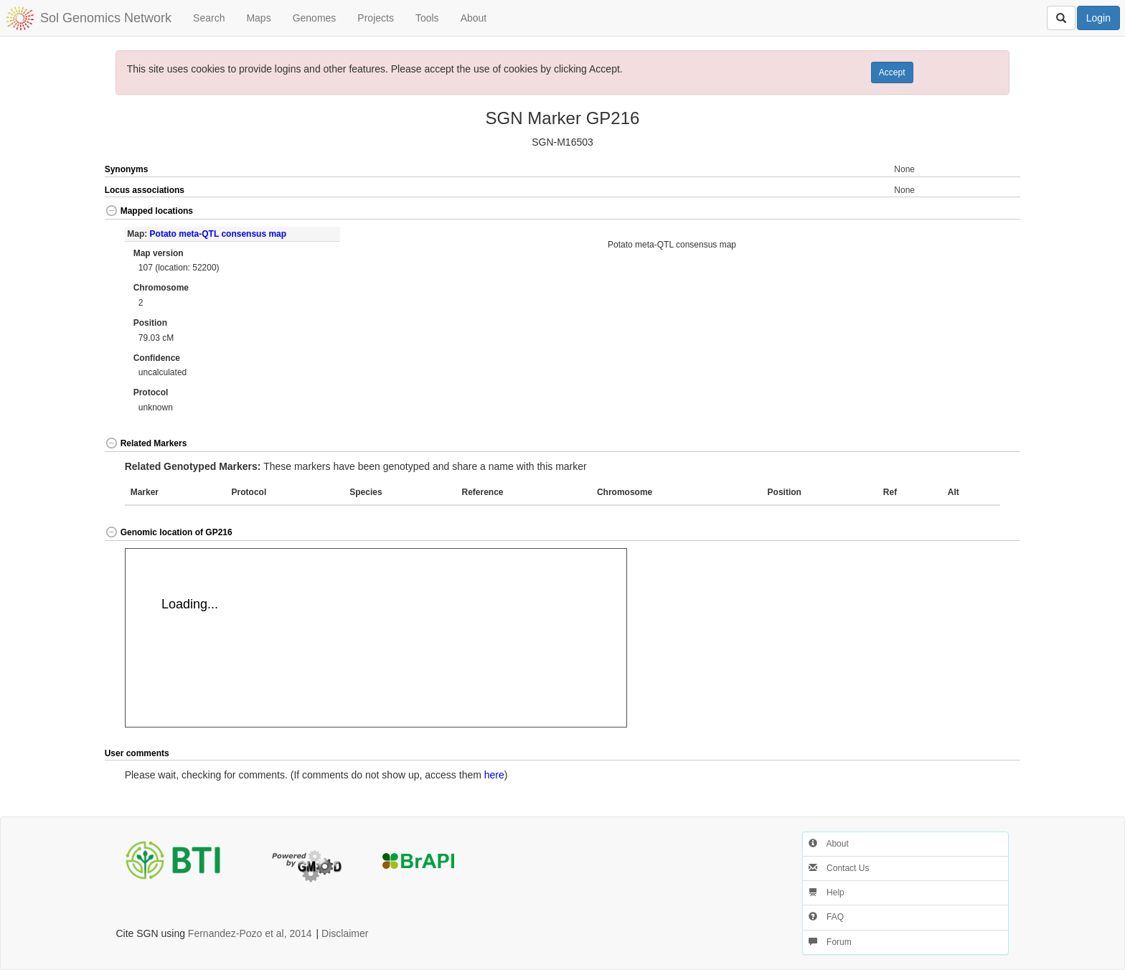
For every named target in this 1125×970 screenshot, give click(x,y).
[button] (975, 212)
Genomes (314, 18)
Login (1098, 18)
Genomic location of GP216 (168, 532)
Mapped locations (149, 211)
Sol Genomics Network (105, 18)
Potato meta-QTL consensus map (218, 234)
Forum (830, 942)
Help (826, 892)
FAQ (826, 917)
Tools (427, 18)
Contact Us (839, 868)
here (494, 775)
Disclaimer (344, 933)
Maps (258, 18)
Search (209, 18)
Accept (892, 72)
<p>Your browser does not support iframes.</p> (376, 638)
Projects (375, 18)
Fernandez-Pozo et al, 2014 (250, 933)
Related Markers (146, 443)
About (474, 18)
